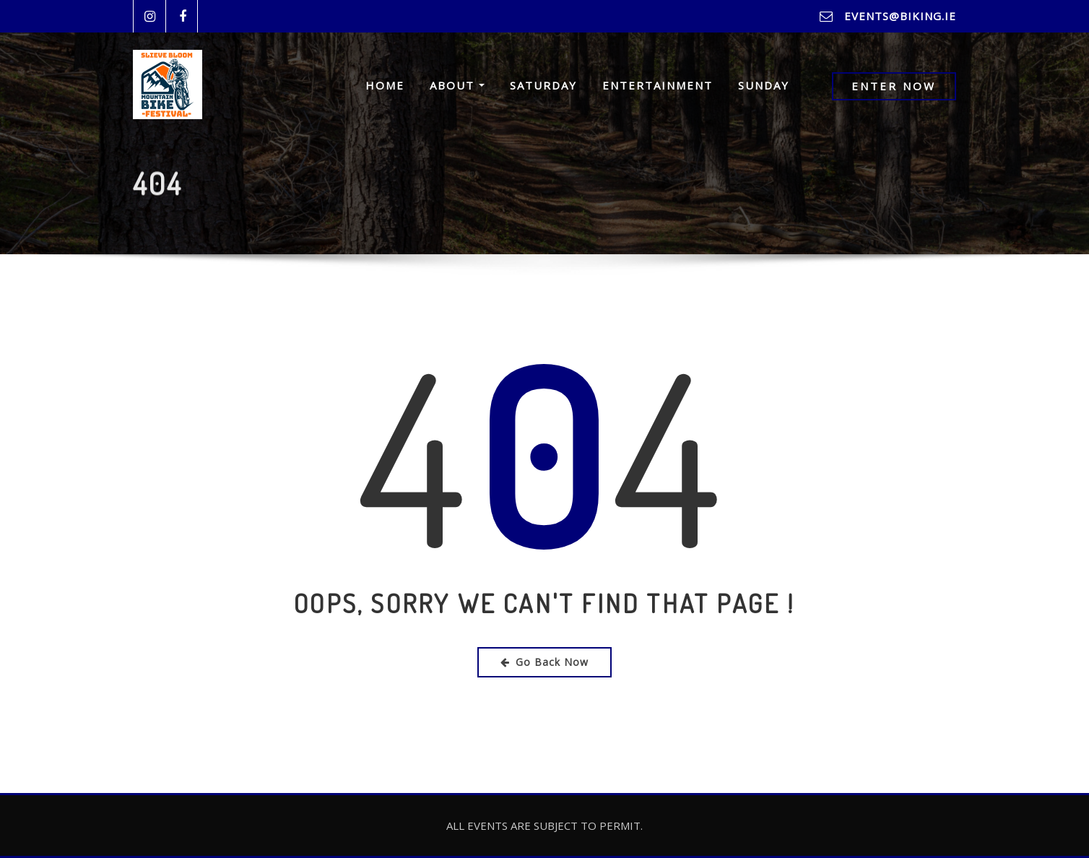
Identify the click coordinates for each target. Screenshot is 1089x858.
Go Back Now (544, 662)
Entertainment (657, 86)
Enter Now (893, 86)
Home (384, 86)
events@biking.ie (900, 16)
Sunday (763, 86)
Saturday (543, 86)
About (457, 86)
